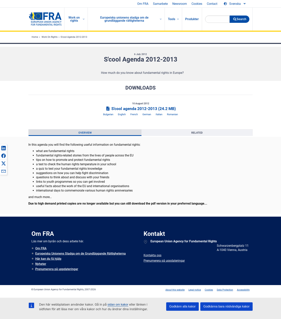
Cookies (196, 4)
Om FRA (142, 4)
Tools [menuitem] (171, 19)
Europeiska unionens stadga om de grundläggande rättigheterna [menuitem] (124, 19)
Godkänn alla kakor (182, 306)
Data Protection (225, 290)
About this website (175, 290)
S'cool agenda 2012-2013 (140, 108)
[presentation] (85, 132)
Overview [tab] (85, 132)
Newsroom (179, 4)
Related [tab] (197, 132)
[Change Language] (235, 3)
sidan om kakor (118, 304)
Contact (212, 4)
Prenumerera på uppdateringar (56, 269)
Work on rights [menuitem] (74, 19)
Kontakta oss (152, 255)
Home (35, 37)
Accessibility (243, 290)
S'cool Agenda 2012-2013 (74, 37)
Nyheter (40, 264)
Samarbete (160, 4)
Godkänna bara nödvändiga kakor (226, 306)
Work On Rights (50, 37)
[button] (3, 148)
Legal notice (194, 290)
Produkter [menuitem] (192, 19)
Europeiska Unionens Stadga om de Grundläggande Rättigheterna (80, 253)
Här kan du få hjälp (48, 259)
